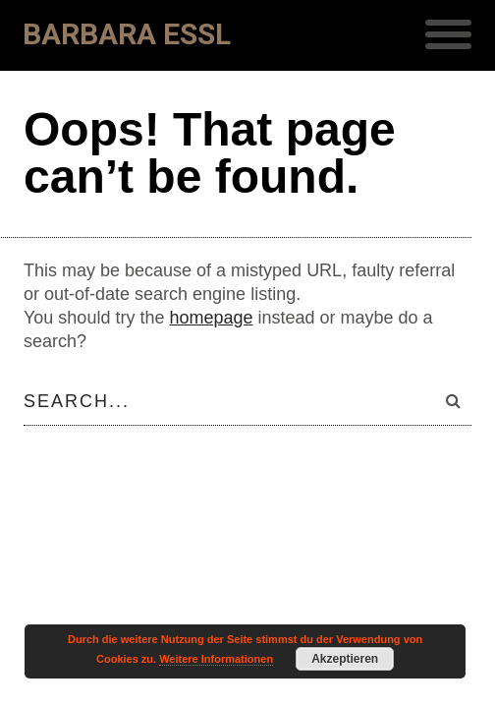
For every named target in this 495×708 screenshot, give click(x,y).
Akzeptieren (344, 659)
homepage (210, 317)
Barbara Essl (127, 34)
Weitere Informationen (216, 659)
